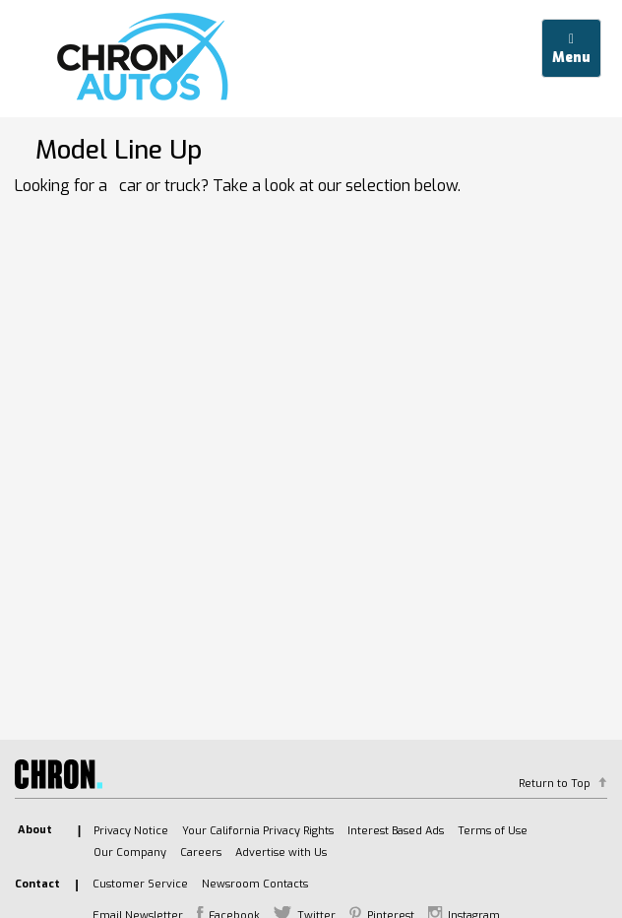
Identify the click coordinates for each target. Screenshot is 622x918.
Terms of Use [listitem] (493, 830)
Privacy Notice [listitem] (130, 830)
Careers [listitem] (200, 852)
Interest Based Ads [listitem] (395, 830)
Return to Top (555, 783)
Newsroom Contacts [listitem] (255, 884)
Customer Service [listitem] (140, 884)
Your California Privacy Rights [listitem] (258, 830)
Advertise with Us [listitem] (281, 852)
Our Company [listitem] (129, 852)
